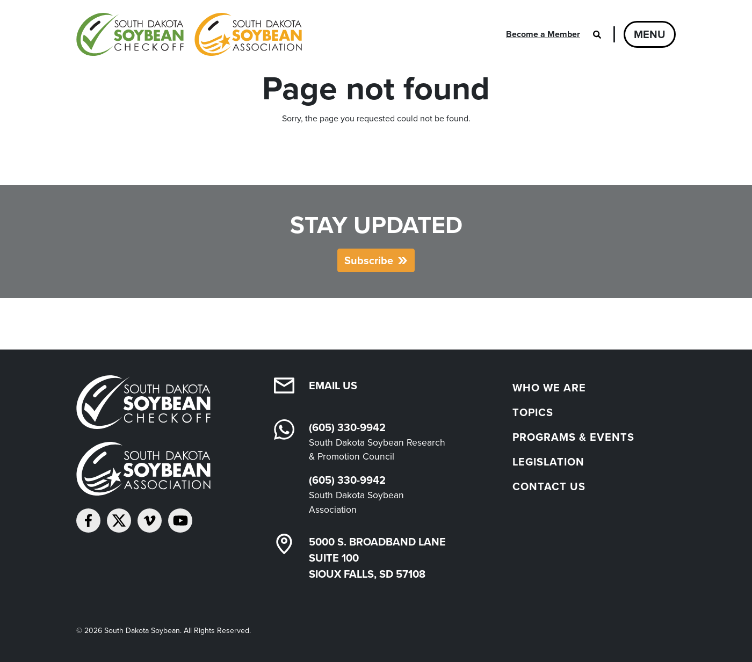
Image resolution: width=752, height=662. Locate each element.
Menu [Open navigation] (650, 34)
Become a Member (543, 34)
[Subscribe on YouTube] (180, 520)
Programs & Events (573, 437)
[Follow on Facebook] (88, 520)
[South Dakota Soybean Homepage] (189, 34)
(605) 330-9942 (347, 427)
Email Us (333, 385)
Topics (532, 412)
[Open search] (597, 34)
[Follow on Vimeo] (150, 520)
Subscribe (368, 260)
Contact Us (548, 486)
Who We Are (549, 388)
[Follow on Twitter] (119, 520)
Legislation (548, 462)
